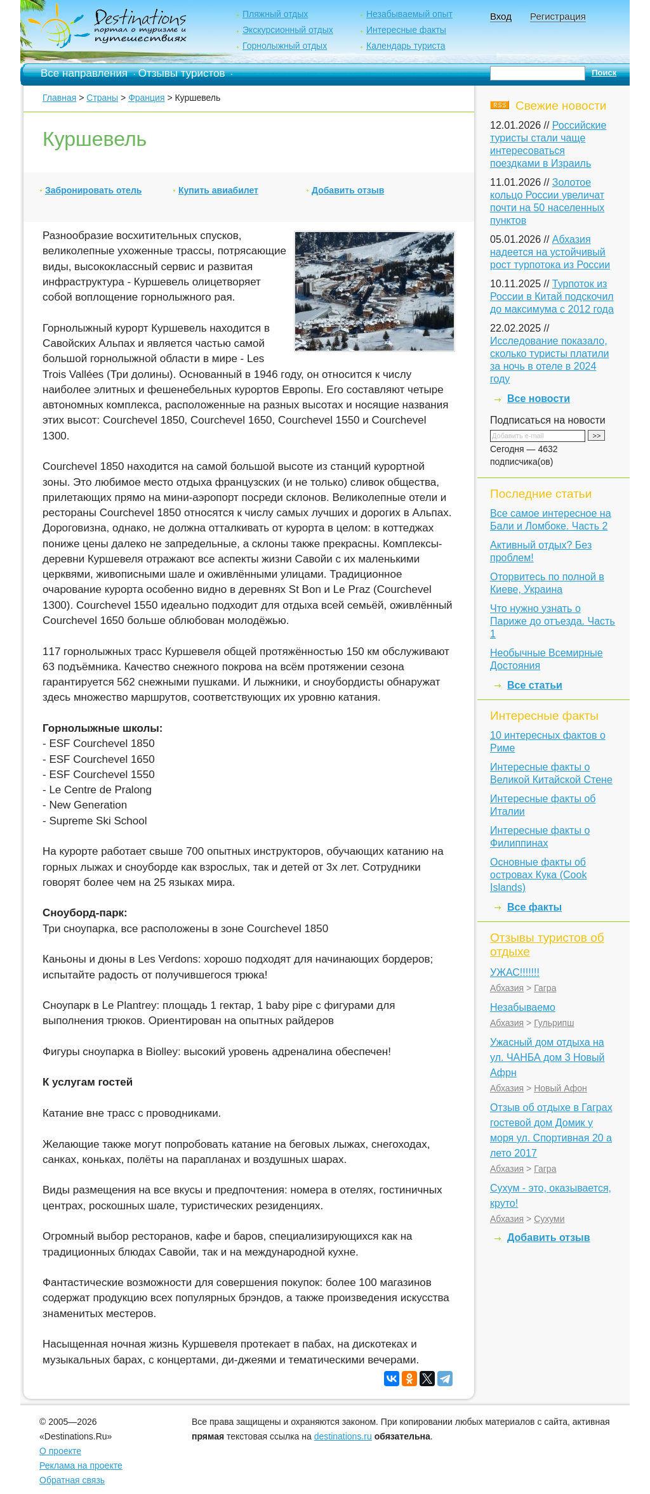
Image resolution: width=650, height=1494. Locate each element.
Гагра (545, 988)
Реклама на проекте (81, 1465)
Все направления (84, 73)
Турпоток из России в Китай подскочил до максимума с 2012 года (552, 296)
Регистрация (558, 16)
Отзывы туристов (181, 73)
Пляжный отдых (275, 14)
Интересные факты (406, 30)
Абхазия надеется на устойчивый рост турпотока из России (550, 252)
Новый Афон (560, 1088)
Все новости (538, 398)
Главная (59, 98)
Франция (146, 98)
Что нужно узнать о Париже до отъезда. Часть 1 (552, 621)
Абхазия (507, 988)
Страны (102, 98)
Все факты (534, 907)
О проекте (60, 1451)
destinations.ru (343, 1436)
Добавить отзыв (348, 190)
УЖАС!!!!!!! (515, 972)
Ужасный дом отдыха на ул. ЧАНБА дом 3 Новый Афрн (547, 1057)
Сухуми (549, 1219)
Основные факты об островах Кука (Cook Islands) (538, 875)
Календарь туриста (406, 46)
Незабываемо (522, 1007)
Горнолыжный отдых (284, 46)
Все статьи (534, 685)
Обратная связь (72, 1480)
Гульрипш (554, 1023)
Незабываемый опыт (409, 14)
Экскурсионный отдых (287, 30)
